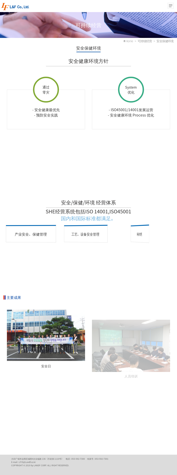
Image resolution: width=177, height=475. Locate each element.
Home (129, 41)
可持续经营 (145, 41)
